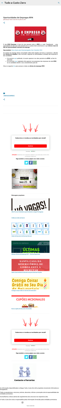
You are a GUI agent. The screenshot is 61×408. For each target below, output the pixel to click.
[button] (4, 23)
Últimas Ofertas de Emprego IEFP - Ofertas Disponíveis (25, 254)
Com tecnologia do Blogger (31, 402)
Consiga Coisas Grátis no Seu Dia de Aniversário (23, 290)
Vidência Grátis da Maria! (18, 218)
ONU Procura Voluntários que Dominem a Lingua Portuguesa (27, 212)
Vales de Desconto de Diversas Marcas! (21, 236)
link (14, 66)
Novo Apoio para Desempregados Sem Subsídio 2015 (27, 50)
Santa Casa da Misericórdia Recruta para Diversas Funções (26, 272)
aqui (15, 58)
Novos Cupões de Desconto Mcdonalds (21, 308)
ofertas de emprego (9, 95)
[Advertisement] (30, 78)
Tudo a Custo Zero (15, 2)
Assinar (30, 146)
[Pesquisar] (59, 3)
